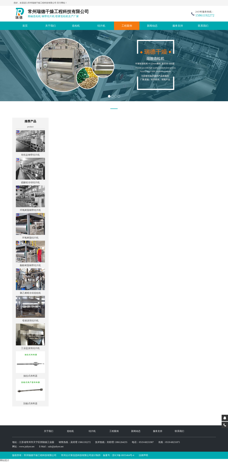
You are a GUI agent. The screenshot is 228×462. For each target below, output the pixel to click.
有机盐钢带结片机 (30, 155)
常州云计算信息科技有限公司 (73, 455)
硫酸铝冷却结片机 (30, 182)
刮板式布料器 (30, 403)
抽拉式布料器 (30, 376)
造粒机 (76, 25)
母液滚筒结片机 (30, 320)
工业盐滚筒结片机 (30, 348)
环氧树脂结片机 (30, 237)
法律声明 (143, 455)
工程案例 (127, 25)
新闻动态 (152, 25)
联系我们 (203, 25)
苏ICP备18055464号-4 (123, 455)
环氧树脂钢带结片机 (30, 210)
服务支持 (177, 25)
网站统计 (4, 460)
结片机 (101, 25)
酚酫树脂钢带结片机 (30, 265)
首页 (25, 25)
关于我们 (50, 25)
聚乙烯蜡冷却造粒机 (30, 293)
